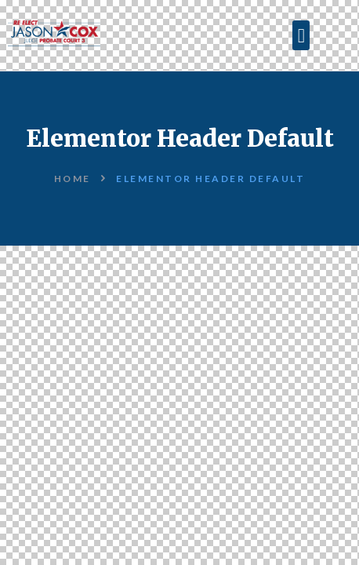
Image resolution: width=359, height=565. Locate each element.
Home (72, 178)
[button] (301, 35)
